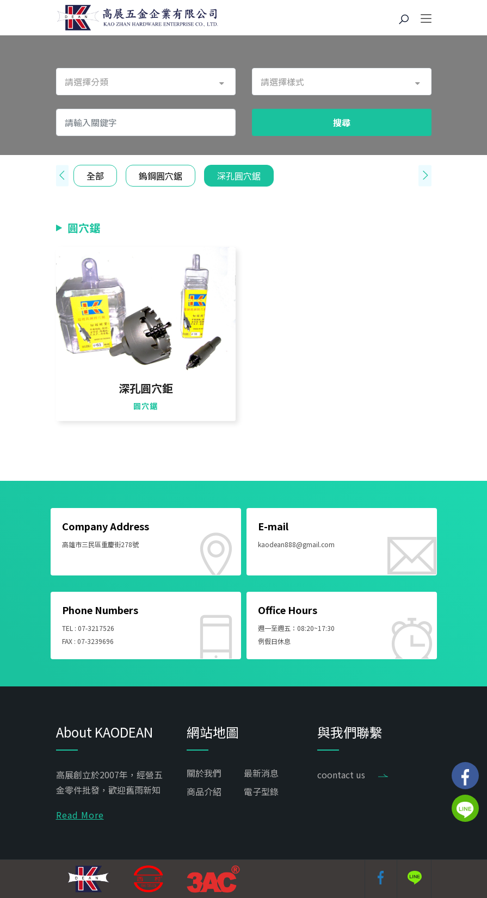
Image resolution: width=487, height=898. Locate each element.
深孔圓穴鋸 (239, 175)
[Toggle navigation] (426, 19)
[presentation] (62, 176)
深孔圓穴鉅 (146, 388)
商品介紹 (204, 791)
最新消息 (261, 772)
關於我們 (204, 772)
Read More (80, 814)
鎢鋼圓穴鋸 (160, 175)
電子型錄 (261, 791)
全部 (95, 175)
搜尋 (341, 122)
